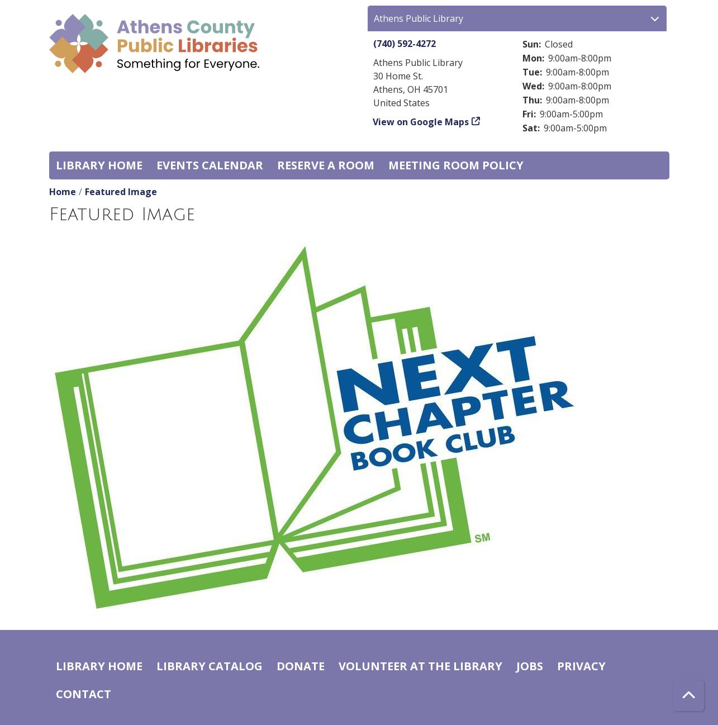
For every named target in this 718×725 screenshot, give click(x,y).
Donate (301, 666)
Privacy (581, 666)
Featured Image (121, 192)
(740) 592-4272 (404, 43)
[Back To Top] (688, 695)
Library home (99, 165)
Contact (83, 694)
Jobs (529, 666)
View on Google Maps (421, 122)
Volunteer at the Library (420, 666)
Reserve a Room (325, 165)
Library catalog (209, 666)
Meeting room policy (456, 165)
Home (62, 192)
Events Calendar (209, 165)
